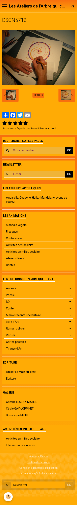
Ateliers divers (15, 258)
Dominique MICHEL (18, 415)
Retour (38, 95)
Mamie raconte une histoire (23, 315)
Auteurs (11, 288)
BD (8, 301)
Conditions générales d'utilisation (38, 467)
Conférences (14, 238)
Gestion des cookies (38, 462)
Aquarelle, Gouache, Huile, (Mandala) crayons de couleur (36, 199)
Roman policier (15, 328)
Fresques (12, 231)
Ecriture (11, 378)
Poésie (10, 295)
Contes (10, 265)
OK (69, 150)
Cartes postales (16, 341)
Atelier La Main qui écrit (21, 371)
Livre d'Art (12, 321)
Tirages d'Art (14, 348)
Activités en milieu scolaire (23, 251)
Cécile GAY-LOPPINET (20, 408)
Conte (10, 308)
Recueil (10, 335)
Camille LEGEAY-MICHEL (21, 401)
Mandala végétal (16, 225)
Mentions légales (38, 456)
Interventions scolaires (20, 445)
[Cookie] (8, 496)
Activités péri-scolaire (19, 245)
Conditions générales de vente (38, 473)
